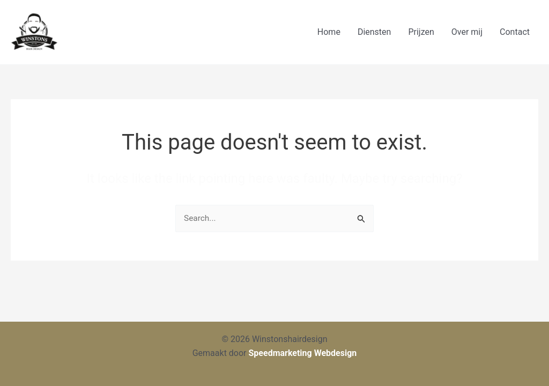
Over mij (467, 32)
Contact (515, 32)
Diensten (374, 32)
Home (328, 32)
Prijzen (421, 32)
